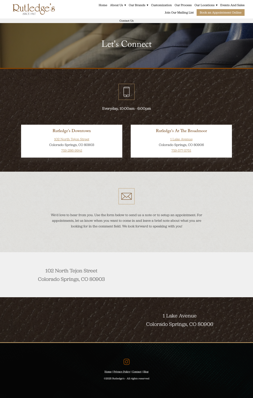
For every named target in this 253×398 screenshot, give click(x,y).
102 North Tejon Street (71, 139)
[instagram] (126, 361)
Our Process (182, 5)
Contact (136, 371)
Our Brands (138, 5)
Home (102, 5)
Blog (145, 371)
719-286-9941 (71, 150)
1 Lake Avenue (181, 139)
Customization (161, 5)
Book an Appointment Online (220, 12)
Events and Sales (232, 5)
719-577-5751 (181, 150)
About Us (117, 5)
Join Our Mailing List (179, 12)
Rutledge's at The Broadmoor (181, 131)
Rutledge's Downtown (72, 131)
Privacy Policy (121, 371)
